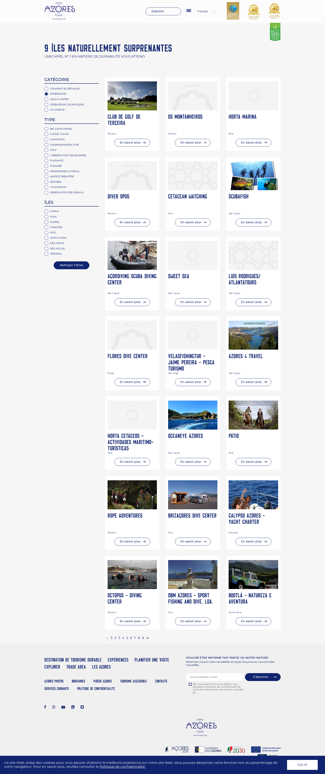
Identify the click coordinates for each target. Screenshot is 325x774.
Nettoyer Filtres (71, 265)
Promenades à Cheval (65, 171)
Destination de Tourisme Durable (73, 659)
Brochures (78, 681)
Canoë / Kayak (59, 134)
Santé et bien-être (62, 176)
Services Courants (56, 689)
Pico (53, 233)
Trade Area (76, 666)
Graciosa (56, 227)
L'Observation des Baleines (68, 155)
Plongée (56, 166)
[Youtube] (63, 707)
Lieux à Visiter (59, 99)
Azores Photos (53, 681)
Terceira (56, 254)
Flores (54, 222)
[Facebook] (45, 707)
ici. (194, 692)
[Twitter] (82, 707)
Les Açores (101, 666)
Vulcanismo (58, 187)
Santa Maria (58, 238)
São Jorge (57, 243)
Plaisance (56, 160)
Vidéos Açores (102, 681)
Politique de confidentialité (96, 689)
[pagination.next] (147, 638)
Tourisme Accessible (133, 681)
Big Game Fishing (61, 129)
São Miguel (57, 249)
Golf (53, 150)
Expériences (58, 94)
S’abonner (260, 677)
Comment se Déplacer (65, 89)
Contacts (161, 681)
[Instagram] (53, 707)
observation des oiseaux (67, 192)
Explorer (158, 11)
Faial (53, 217)
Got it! (302, 765)
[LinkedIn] (72, 707)
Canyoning (57, 139)
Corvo (54, 211)
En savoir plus (130, 142)
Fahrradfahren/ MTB (64, 145)
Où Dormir (57, 110)
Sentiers (55, 182)
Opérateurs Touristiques (67, 105)
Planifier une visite (152, 659)
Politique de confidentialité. (122, 766)
